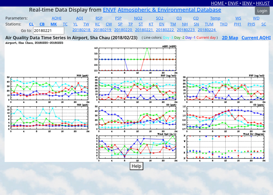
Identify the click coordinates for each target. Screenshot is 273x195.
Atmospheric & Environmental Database (169, 9)
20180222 (165, 29)
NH (185, 24)
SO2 (159, 18)
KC (97, 24)
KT (151, 24)
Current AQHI (256, 38)
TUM (209, 24)
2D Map (230, 38)
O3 (179, 18)
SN (196, 24)
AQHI (56, 18)
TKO (223, 24)
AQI (79, 18)
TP (130, 24)
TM (173, 24)
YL (75, 24)
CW (109, 24)
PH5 (251, 24)
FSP (118, 18)
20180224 (207, 29)
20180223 (186, 29)
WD (256, 18)
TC (65, 24)
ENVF (233, 3)
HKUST (263, 3)
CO (196, 18)
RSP (99, 18)
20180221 (144, 29)
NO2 (138, 18)
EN (161, 24)
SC (263, 24)
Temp (215, 18)
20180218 (82, 29)
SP (120, 24)
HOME (218, 3)
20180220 (123, 29)
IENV (247, 3)
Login (262, 10)
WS (238, 18)
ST (141, 24)
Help (136, 166)
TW (86, 24)
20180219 (102, 29)
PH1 (237, 24)
